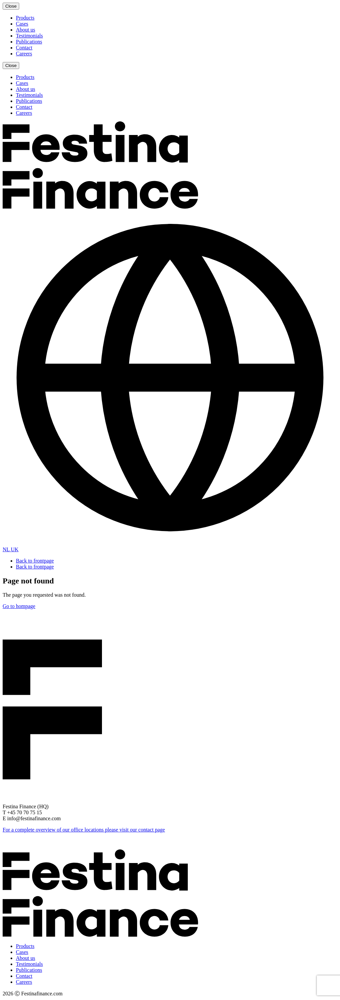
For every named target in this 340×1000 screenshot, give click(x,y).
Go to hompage (19, 606)
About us (25, 30)
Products (25, 18)
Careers (24, 53)
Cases (22, 24)
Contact (24, 47)
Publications (29, 41)
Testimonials (29, 35)
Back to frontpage (35, 561)
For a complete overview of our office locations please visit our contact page (84, 830)
